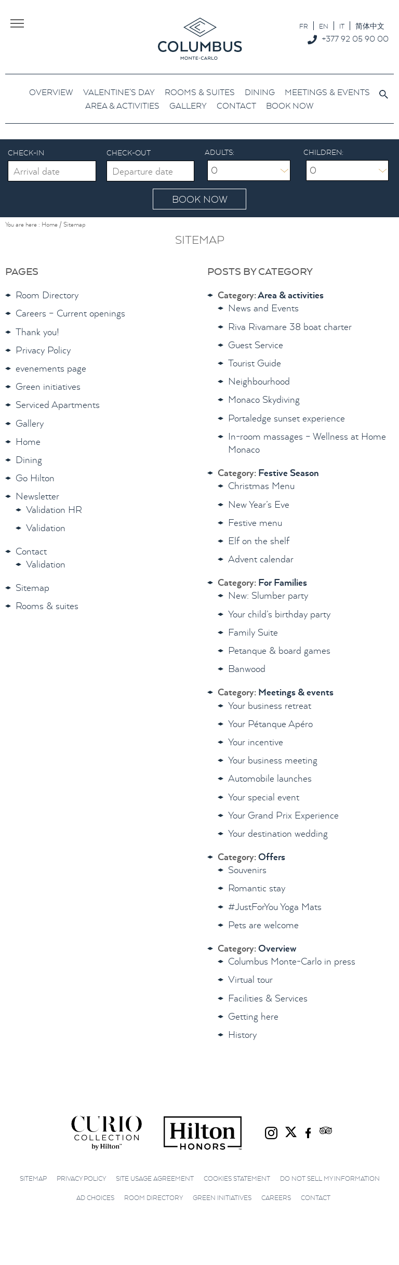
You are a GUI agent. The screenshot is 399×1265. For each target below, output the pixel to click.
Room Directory (47, 294)
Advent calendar (261, 558)
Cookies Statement (237, 1178)
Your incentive (255, 741)
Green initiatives (48, 386)
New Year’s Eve (258, 504)
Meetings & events (296, 692)
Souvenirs (247, 869)
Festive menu (255, 522)
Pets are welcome (263, 924)
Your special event (263, 796)
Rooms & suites (47, 605)
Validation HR (54, 509)
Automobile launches (270, 778)
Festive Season (288, 472)
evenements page (51, 368)
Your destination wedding (278, 833)
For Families (282, 582)
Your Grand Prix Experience (283, 815)
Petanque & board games (279, 650)
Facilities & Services (268, 998)
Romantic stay (256, 887)
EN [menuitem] (323, 26)
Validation (45, 527)
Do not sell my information (330, 1178)
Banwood (246, 668)
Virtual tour (250, 979)
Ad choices (95, 1197)
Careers (276, 1197)
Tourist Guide (254, 363)
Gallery (30, 423)
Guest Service (255, 344)
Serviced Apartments (58, 404)
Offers (271, 856)
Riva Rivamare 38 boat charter (290, 326)
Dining (29, 459)
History (242, 1034)
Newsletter (37, 496)
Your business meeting (272, 760)
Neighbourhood (259, 381)
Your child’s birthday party (279, 614)
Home (28, 441)
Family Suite (253, 632)
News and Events (263, 307)
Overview (277, 948)
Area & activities (291, 294)
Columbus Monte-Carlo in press (291, 961)
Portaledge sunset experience (286, 418)
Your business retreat (269, 705)
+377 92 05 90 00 (355, 38)
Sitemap (32, 587)
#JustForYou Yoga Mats (275, 906)
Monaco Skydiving (264, 399)
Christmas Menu (261, 485)
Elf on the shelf (258, 540)
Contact (31, 551)
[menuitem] (303, 25)
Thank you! (37, 331)
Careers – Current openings (70, 313)
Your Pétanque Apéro (270, 723)
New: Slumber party (268, 595)
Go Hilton (35, 477)
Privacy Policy (43, 350)
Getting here (253, 1016)
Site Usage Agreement (155, 1178)
